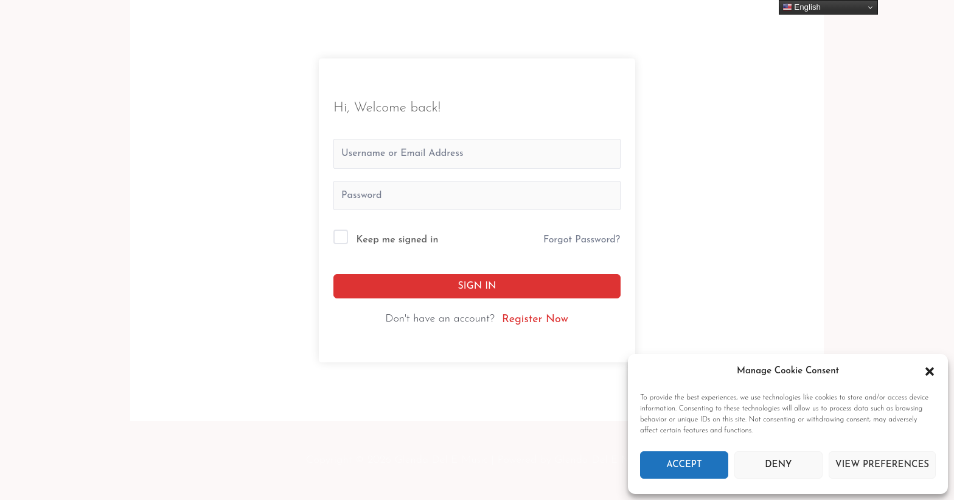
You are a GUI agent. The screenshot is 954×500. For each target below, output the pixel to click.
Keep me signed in (398, 240)
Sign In (477, 286)
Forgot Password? (581, 240)
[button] (930, 371)
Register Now (535, 319)
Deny (778, 465)
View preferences (882, 465)
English (801, 7)
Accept (684, 465)
